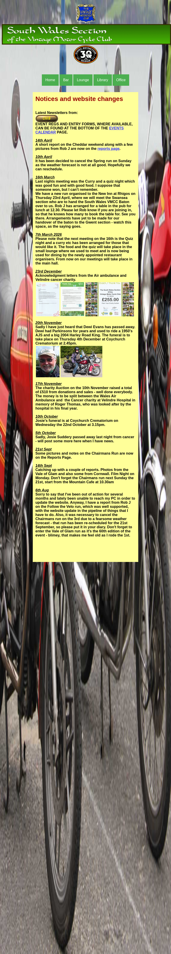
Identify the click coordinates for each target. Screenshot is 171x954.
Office (121, 80)
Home (50, 80)
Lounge (83, 80)
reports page (109, 149)
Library (102, 80)
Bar (66, 80)
